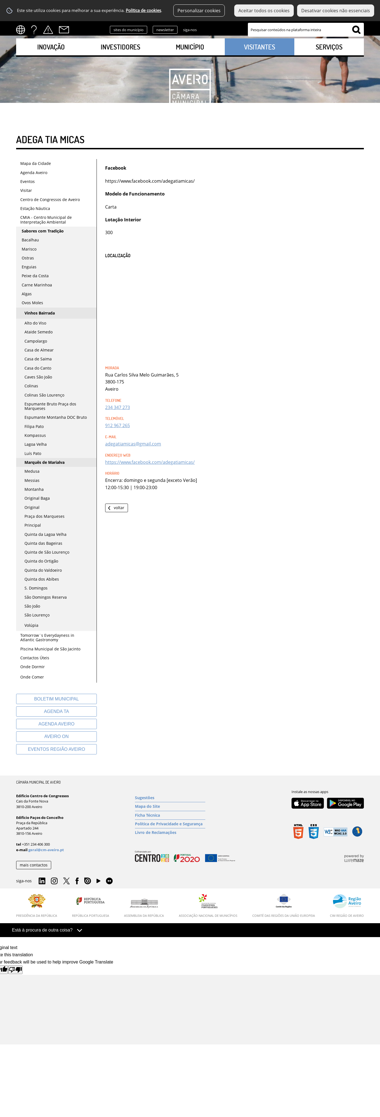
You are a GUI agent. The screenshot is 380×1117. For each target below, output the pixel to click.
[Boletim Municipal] (56, 699)
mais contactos (34, 865)
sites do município (128, 29)
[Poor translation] (15, 969)
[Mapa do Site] (170, 806)
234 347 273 (117, 407)
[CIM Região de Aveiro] (347, 905)
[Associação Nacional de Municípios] (208, 905)
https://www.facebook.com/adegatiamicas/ (150, 462)
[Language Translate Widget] (22, 29)
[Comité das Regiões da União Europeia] (283, 905)
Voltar (119, 507)
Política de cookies (143, 10)
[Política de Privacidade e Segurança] (170, 824)
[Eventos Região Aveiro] (56, 749)
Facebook (240, 29)
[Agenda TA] (56, 711)
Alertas (48, 30)
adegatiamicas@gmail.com (133, 444)
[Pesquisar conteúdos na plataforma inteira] (356, 30)
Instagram (217, 29)
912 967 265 (117, 425)
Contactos (64, 29)
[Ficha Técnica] (170, 815)
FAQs (34, 29)
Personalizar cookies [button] (199, 11)
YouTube (98, 882)
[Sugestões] (170, 798)
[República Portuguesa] (90, 905)
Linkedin (205, 29)
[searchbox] (306, 30)
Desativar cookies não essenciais (335, 11)
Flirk (109, 881)
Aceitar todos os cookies (264, 11)
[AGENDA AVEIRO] (56, 724)
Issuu (87, 881)
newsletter (165, 29)
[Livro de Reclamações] (170, 832)
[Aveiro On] (56, 736)
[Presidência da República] (36, 905)
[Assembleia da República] (144, 907)
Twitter (230, 29)
